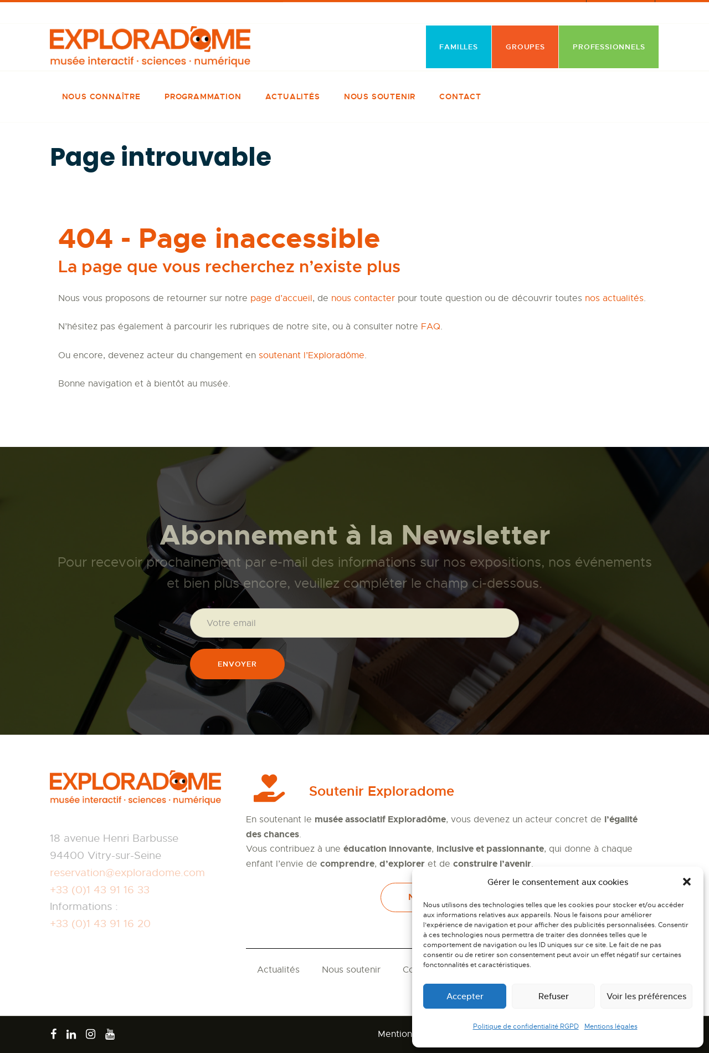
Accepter (465, 996)
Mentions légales (611, 1026)
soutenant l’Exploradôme (311, 355)
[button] (686, 881)
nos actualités (614, 298)
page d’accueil (281, 298)
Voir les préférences (646, 996)
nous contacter (363, 298)
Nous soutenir (351, 969)
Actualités (278, 969)
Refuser (553, 996)
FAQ (430, 326)
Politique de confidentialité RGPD (526, 1026)
